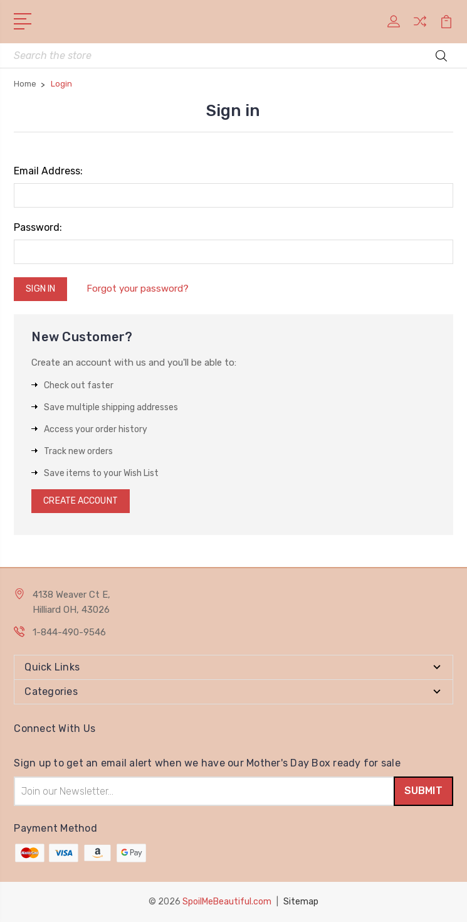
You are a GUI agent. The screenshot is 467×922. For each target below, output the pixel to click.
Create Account (80, 500)
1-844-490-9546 (69, 632)
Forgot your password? (138, 288)
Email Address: (48, 171)
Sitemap (300, 901)
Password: (38, 227)
